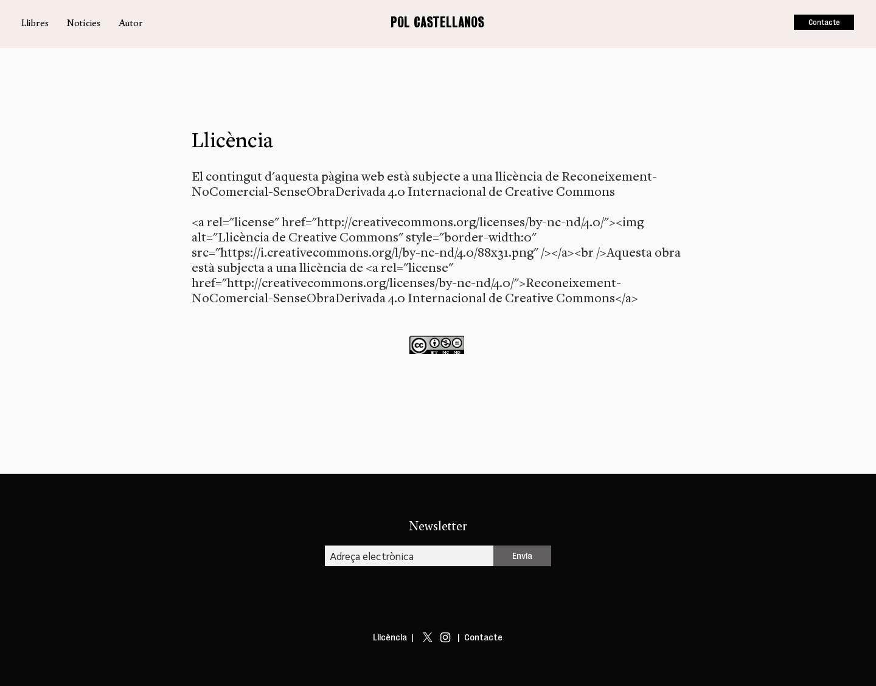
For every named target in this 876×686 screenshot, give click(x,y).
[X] (427, 637)
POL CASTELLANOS (437, 22)
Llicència (390, 637)
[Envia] (522, 556)
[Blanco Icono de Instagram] (445, 637)
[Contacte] (824, 22)
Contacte (483, 637)
